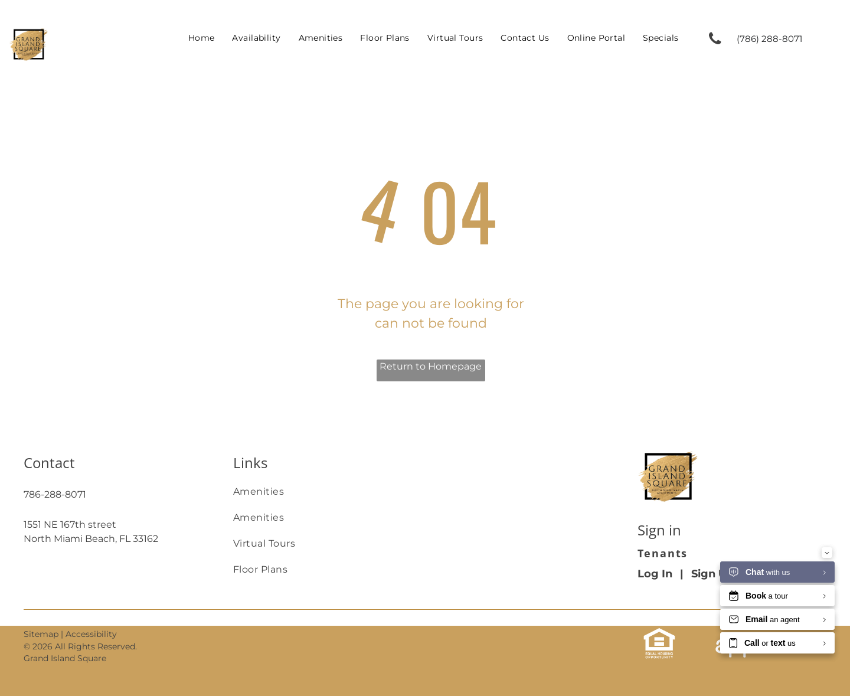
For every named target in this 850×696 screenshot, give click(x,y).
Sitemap (41, 634)
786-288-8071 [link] (55, 494)
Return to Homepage (431, 366)
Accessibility (91, 634)
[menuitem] (201, 38)
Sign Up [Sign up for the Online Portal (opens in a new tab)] (712, 573)
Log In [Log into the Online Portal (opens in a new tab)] (655, 573)
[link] (774, 39)
